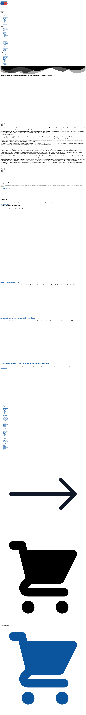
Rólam (4, 22)
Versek (4, 18)
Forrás (2, 165)
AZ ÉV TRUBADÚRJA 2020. (10, 282)
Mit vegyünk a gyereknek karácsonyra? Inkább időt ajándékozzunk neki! (25, 363)
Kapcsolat (5, 24)
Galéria (4, 20)
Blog (4, 19)
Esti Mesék (5, 17)
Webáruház (5, 15)
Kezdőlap (5, 14)
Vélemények (5, 21)
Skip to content (4, 1)
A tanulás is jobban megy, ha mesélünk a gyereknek (18, 318)
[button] (43, 26)
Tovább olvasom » (4, 287)
